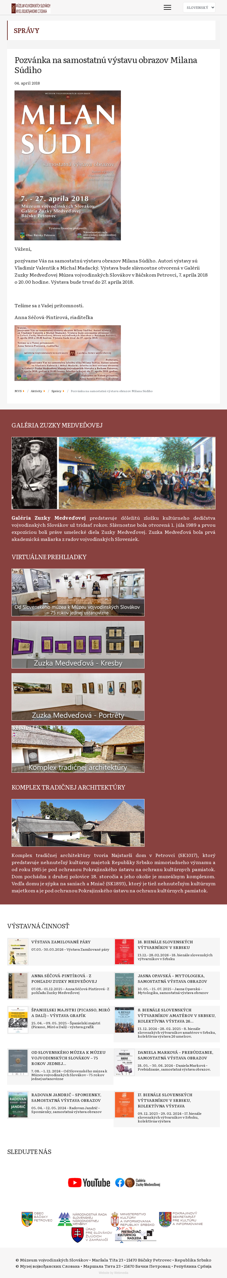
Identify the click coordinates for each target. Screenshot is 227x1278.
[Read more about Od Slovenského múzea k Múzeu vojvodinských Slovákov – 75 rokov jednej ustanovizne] (18, 1062)
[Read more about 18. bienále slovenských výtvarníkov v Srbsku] (124, 952)
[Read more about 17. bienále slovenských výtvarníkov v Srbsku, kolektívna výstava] (124, 1104)
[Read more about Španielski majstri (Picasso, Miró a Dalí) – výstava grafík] (18, 1020)
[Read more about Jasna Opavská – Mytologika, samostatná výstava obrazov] (124, 985)
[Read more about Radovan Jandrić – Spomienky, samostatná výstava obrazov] (18, 1104)
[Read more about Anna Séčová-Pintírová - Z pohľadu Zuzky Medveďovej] (18, 985)
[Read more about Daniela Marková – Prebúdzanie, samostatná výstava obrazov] (124, 1062)
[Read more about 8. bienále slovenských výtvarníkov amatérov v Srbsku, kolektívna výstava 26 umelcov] (124, 1020)
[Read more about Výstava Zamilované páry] (18, 952)
